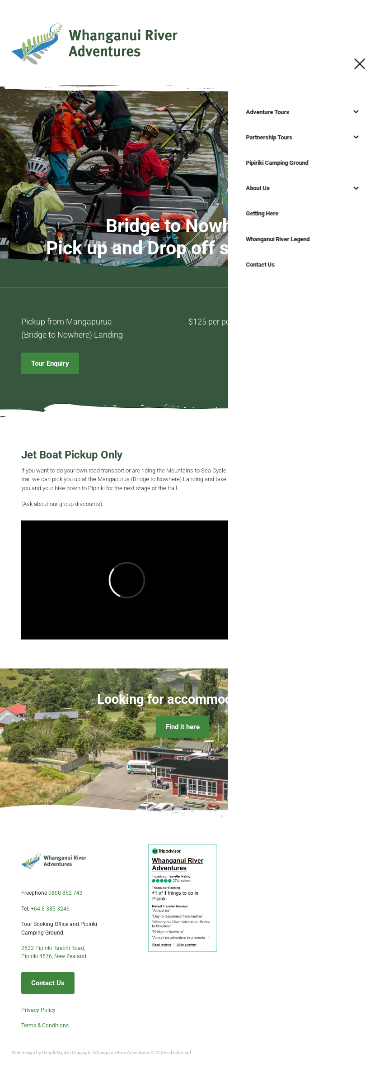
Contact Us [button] (48, 982)
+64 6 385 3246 (50, 908)
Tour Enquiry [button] (50, 363)
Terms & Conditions (45, 1025)
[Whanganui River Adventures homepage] (139, 42)
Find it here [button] (183, 726)
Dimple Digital (55, 1052)
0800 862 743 (65, 892)
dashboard (180, 1052)
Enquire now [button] (272, 500)
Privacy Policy (38, 1009)
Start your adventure (318, 42)
